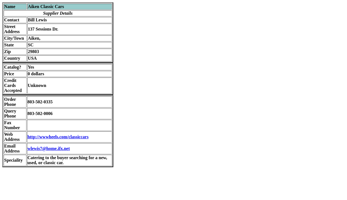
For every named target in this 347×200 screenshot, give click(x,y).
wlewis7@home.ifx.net (49, 148)
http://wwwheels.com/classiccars (58, 136)
